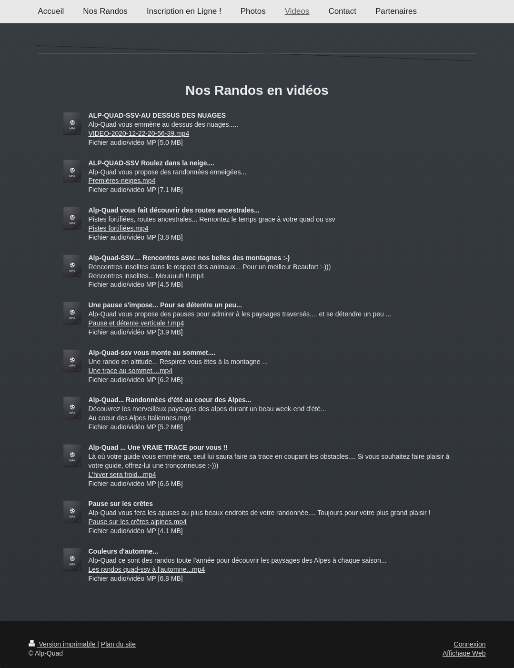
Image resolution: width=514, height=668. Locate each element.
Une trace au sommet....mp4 (131, 370)
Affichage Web (464, 653)
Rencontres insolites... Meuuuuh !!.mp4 (146, 276)
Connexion (470, 644)
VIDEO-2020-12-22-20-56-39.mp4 (139, 133)
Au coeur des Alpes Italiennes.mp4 (140, 418)
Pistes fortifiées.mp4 (119, 228)
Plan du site (118, 644)
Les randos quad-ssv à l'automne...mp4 (147, 569)
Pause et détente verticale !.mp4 (136, 323)
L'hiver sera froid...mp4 (122, 474)
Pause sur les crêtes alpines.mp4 (138, 522)
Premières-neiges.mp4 (122, 180)
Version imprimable (63, 644)
